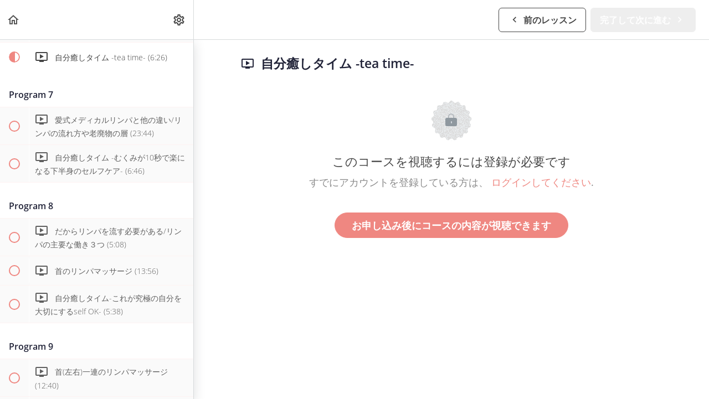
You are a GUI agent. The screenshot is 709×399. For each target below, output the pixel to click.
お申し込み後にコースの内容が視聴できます (451, 225)
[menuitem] (179, 19)
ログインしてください (541, 182)
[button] (14, 19)
